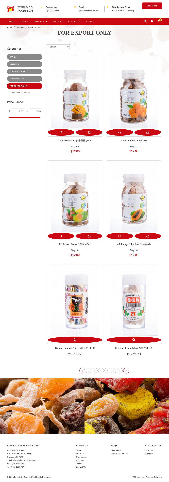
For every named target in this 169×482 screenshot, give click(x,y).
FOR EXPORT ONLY (37, 27)
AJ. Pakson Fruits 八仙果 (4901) (75, 244)
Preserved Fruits (21, 92)
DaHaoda (14, 64)
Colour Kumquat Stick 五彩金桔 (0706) (75, 347)
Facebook (149, 450)
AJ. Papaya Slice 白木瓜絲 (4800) (134, 244)
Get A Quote (152, 5)
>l (126, 370)
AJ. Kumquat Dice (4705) (134, 140)
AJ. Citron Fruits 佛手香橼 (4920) (75, 140)
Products (40, 21)
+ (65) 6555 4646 (52, 11)
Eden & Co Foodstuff (25, 9)
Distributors (81, 457)
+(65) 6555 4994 (18, 467)
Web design (138, 477)
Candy (12, 57)
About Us (24, 21)
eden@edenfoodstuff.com (89, 11)
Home (11, 21)
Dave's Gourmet (18, 71)
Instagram (149, 453)
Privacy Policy (116, 450)
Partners (58, 21)
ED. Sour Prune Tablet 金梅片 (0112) (133, 347)
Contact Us (74, 21)
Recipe (89, 21)
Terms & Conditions (119, 453)
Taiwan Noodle (17, 78)
